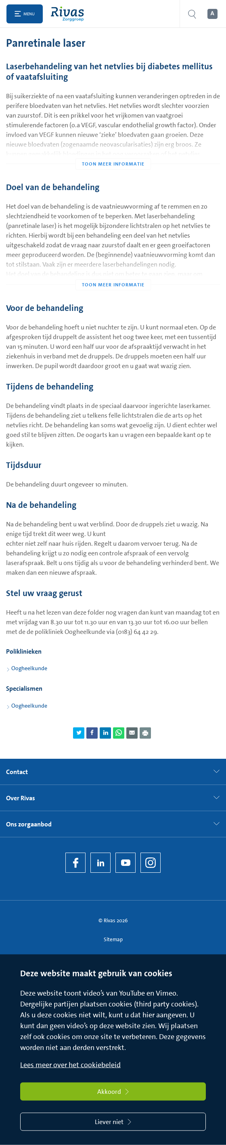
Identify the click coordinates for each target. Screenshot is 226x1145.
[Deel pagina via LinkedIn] (105, 733)
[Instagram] (150, 863)
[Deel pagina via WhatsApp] (118, 733)
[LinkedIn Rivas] (100, 863)
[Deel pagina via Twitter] (78, 733)
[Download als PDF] (145, 733)
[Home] (69, 13)
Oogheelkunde (29, 668)
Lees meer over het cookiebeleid (70, 1065)
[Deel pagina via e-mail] (132, 733)
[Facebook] (75, 863)
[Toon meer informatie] (113, 148)
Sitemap (113, 939)
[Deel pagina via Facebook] (92, 733)
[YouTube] (125, 863)
